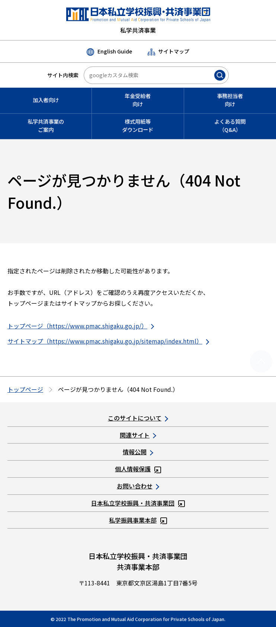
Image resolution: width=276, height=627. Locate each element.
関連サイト (138, 435)
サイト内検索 (62, 75)
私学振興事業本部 (138, 520)
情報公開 (138, 451)
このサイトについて (138, 417)
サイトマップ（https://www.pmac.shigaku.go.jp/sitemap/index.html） (108, 341)
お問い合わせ (138, 485)
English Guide (109, 52)
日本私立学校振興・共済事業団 (138, 502)
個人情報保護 (138, 468)
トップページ (25, 389)
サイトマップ (168, 51)
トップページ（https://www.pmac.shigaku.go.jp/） (80, 325)
